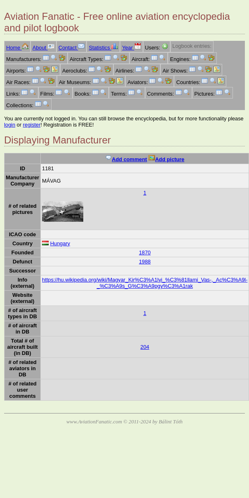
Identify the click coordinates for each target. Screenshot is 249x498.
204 (145, 347)
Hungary (60, 243)
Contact (72, 48)
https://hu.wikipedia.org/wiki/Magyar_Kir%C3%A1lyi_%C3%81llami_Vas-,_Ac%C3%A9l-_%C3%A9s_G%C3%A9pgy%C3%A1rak (144, 283)
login (9, 125)
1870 (144, 252)
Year (131, 48)
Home (17, 48)
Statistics (103, 48)
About (43, 48)
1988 (144, 261)
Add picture (166, 159)
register (32, 125)
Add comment (126, 159)
